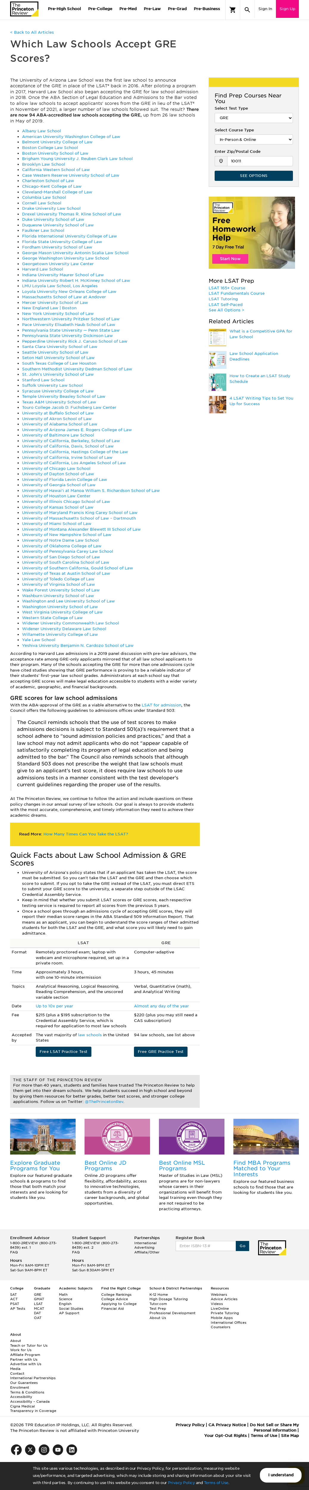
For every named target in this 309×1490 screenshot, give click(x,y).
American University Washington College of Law (71, 136)
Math (63, 1294)
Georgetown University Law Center (58, 264)
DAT (37, 1313)
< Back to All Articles (32, 32)
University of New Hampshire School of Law (66, 534)
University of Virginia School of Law (58, 584)
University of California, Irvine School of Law (67, 457)
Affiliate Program (25, 1355)
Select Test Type (231, 108)
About (15, 1341)
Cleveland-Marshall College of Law (57, 192)
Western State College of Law (52, 618)
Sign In (265, 9)
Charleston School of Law (48, 180)
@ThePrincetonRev (104, 1101)
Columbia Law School (44, 197)
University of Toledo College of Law (58, 579)
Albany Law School (41, 131)
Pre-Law (152, 9)
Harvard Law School (42, 269)
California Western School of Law (56, 169)
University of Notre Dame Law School (60, 540)
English (65, 1304)
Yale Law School (38, 640)
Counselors (220, 1327)
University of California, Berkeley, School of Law (71, 441)
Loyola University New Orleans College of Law (69, 291)
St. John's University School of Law (58, 374)
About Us (157, 1318)
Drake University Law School (51, 208)
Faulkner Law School (43, 230)
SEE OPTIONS (253, 175)
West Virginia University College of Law (62, 612)
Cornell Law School (41, 203)
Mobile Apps (222, 1318)
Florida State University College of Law (62, 242)
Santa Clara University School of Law (59, 346)
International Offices (228, 1322)
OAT (37, 1318)
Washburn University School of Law (58, 595)
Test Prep (157, 1308)
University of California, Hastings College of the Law (75, 452)
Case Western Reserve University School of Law (70, 175)
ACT (14, 1299)
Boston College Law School (50, 147)
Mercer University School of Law (55, 302)
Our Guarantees (24, 1383)
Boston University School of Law (55, 153)
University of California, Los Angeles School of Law (74, 463)
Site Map (290, 1435)
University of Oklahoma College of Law (62, 546)
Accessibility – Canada (30, 1401)
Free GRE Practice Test (161, 1051)
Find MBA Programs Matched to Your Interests (261, 1169)
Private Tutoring (225, 1313)
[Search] (247, 10)
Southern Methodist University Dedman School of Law (77, 369)
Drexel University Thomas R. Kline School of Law (71, 214)
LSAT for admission (161, 705)
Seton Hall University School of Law (58, 357)
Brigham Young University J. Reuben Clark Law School (77, 158)
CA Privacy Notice (227, 1425)
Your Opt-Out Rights (225, 1435)
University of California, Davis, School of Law (68, 446)
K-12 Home (158, 1294)
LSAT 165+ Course (227, 288)
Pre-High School (64, 9)
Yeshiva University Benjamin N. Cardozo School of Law (78, 645)
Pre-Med (128, 9)
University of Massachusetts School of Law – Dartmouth (79, 518)
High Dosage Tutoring (168, 1299)
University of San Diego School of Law (61, 557)
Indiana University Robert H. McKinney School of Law (76, 280)
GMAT (39, 1299)
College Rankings (116, 1294)
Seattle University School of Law (55, 352)
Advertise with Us (25, 1364)
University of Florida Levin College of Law (64, 479)
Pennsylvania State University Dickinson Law (67, 335)
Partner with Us (24, 1359)
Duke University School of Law (53, 219)
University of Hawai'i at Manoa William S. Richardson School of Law (91, 490)
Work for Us (21, 1350)
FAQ (14, 1252)
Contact (17, 1373)
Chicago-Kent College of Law (52, 186)
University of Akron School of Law (57, 419)
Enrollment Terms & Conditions (27, 1389)
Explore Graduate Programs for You (35, 1166)
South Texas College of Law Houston (59, 363)
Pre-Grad (177, 9)
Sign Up (287, 9)
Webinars (219, 1294)
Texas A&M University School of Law (59, 402)
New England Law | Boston (49, 308)
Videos (217, 1304)
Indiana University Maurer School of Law (63, 275)
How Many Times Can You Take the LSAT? (85, 834)
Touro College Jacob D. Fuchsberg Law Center (69, 407)
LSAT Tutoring (223, 299)
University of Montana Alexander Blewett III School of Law (81, 529)
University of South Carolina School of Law (65, 562)
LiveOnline (220, 1308)
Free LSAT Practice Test (63, 1051)
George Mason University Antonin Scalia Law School (75, 253)
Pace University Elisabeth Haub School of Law (68, 324)
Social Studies (71, 1308)
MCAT (39, 1308)
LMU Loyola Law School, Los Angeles (60, 286)
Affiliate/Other (147, 1252)
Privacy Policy (181, 1482)
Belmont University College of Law (57, 142)
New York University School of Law (58, 313)
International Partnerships (33, 1378)
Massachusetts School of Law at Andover (64, 297)
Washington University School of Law (60, 607)
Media (15, 1369)
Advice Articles (224, 1299)
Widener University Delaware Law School (64, 629)
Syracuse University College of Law (58, 391)
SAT (13, 1294)
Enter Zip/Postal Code (237, 151)
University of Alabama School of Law (59, 424)
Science (65, 1299)
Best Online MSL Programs (182, 1166)
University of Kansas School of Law (57, 507)
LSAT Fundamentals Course (237, 293)
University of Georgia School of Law (59, 485)
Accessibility (21, 1397)
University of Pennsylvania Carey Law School (67, 551)
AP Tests (17, 1308)
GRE (37, 1294)
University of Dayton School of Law (58, 474)
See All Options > (226, 310)
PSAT (14, 1304)
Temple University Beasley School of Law (63, 396)
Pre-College (100, 9)
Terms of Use (216, 1482)
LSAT (38, 1304)
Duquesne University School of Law (58, 225)
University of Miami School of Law (56, 523)
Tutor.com (158, 1304)
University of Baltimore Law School (58, 435)
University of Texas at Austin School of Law (66, 573)
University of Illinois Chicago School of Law (66, 501)
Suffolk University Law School (52, 385)
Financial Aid (112, 1308)
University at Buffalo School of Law (58, 413)
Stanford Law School (43, 380)
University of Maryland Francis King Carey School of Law (80, 512)
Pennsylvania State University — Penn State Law (71, 330)
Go (242, 1246)
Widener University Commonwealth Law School (70, 623)
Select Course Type (234, 130)
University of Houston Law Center (56, 496)
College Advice (114, 1299)
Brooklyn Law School (43, 164)
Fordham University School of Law (57, 247)
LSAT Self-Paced (226, 304)
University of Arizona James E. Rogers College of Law (77, 430)
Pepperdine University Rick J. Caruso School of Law (74, 341)
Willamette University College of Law (60, 634)
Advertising (144, 1247)
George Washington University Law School (65, 258)
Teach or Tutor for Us (29, 1345)
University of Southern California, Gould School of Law (77, 568)
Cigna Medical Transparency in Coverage (33, 1408)
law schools (90, 1035)
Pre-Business (207, 9)
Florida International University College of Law (69, 236)
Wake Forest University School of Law (61, 590)
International (145, 1243)
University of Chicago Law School (56, 468)
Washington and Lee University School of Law (68, 601)
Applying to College (119, 1304)
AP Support (69, 1313)
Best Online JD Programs (106, 1166)
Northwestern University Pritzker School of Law (71, 319)
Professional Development (172, 1313)
